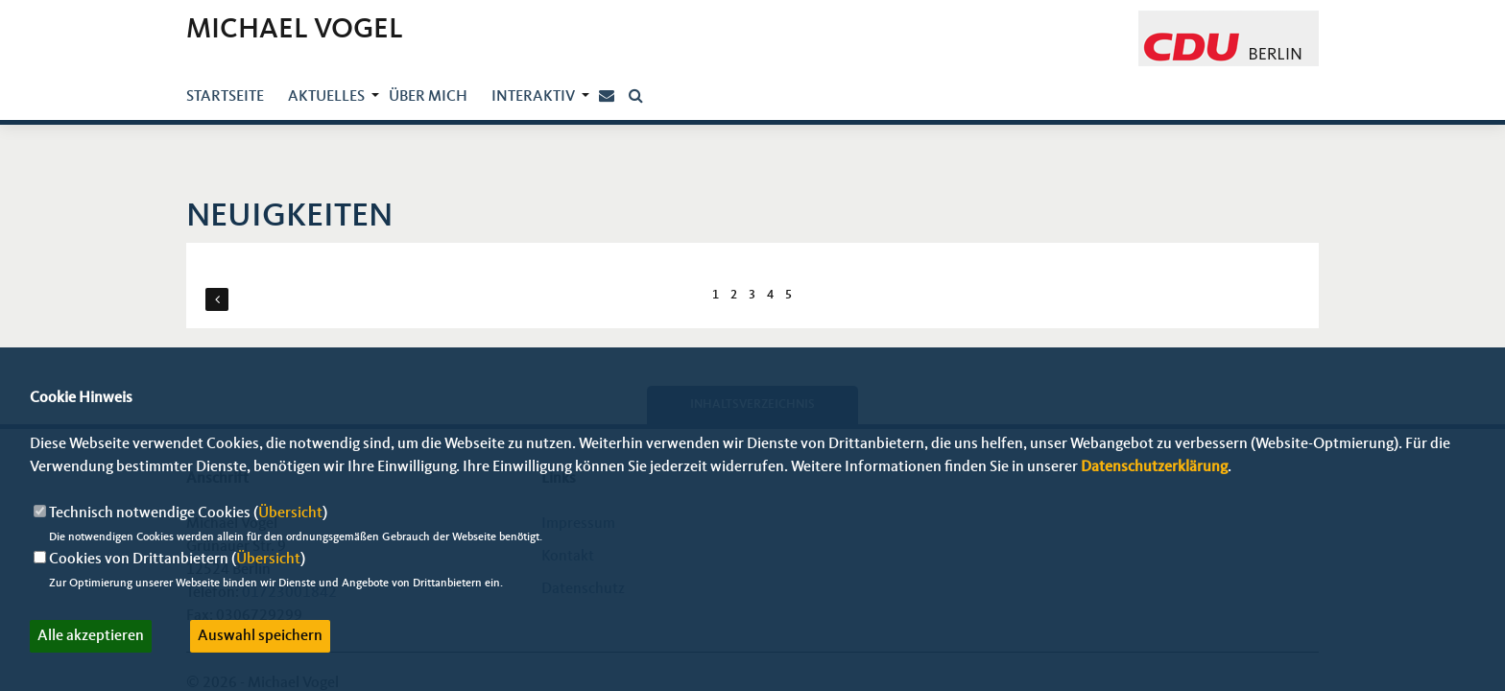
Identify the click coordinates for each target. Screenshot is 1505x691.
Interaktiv (533, 97)
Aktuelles (326, 97)
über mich (428, 97)
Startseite (225, 97)
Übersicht (290, 513)
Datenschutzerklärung (1154, 467)
